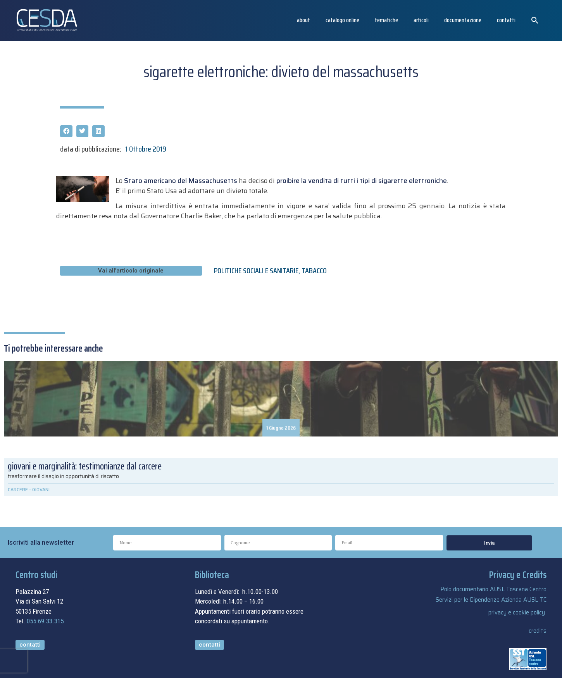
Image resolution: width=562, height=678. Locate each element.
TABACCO (314, 270)
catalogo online (342, 20)
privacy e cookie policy (516, 612)
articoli (421, 20)
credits (537, 630)
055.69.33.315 (45, 621)
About (303, 20)
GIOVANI (41, 489)
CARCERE (18, 489)
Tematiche (386, 20)
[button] (534, 20)
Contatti (506, 20)
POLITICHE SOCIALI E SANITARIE (256, 270)
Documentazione (462, 20)
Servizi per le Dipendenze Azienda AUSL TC (491, 599)
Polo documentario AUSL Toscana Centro (493, 589)
